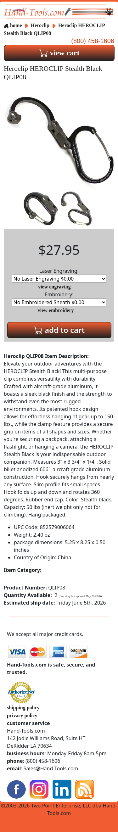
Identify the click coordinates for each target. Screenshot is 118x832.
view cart (59, 52)
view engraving (54, 286)
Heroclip (41, 25)
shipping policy (23, 707)
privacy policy (22, 715)
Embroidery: (59, 298)
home (13, 25)
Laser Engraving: (59, 275)
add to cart (59, 330)
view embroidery (56, 310)
